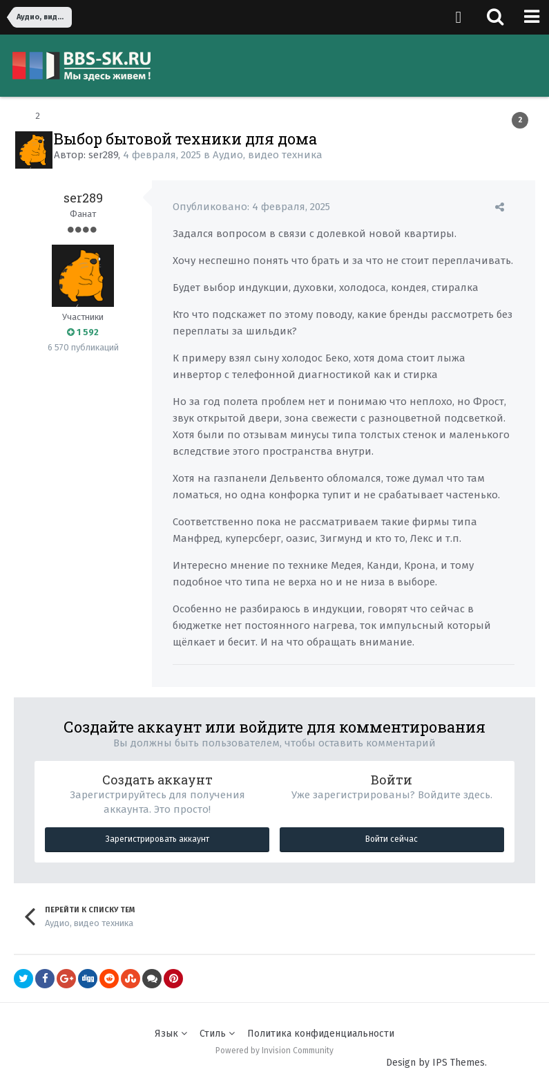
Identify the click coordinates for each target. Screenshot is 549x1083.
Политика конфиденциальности (320, 1033)
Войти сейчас (391, 839)
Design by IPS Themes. (436, 1062)
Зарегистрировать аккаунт (157, 839)
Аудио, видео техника (267, 155)
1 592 (83, 332)
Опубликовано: (251, 206)
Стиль (217, 1033)
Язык (171, 1033)
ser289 (103, 155)
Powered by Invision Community (274, 1050)
